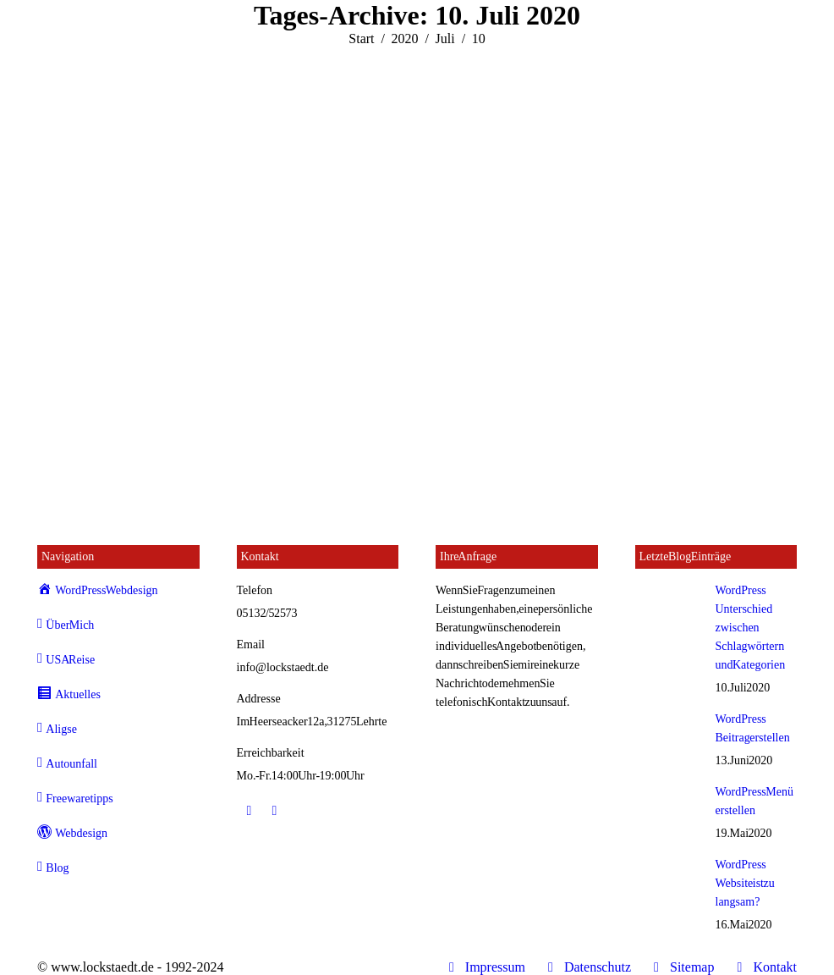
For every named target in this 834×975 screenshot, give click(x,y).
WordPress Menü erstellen (754, 801)
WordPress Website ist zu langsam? (745, 883)
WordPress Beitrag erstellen (753, 728)
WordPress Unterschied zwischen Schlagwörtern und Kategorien (751, 627)
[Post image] (669, 606)
